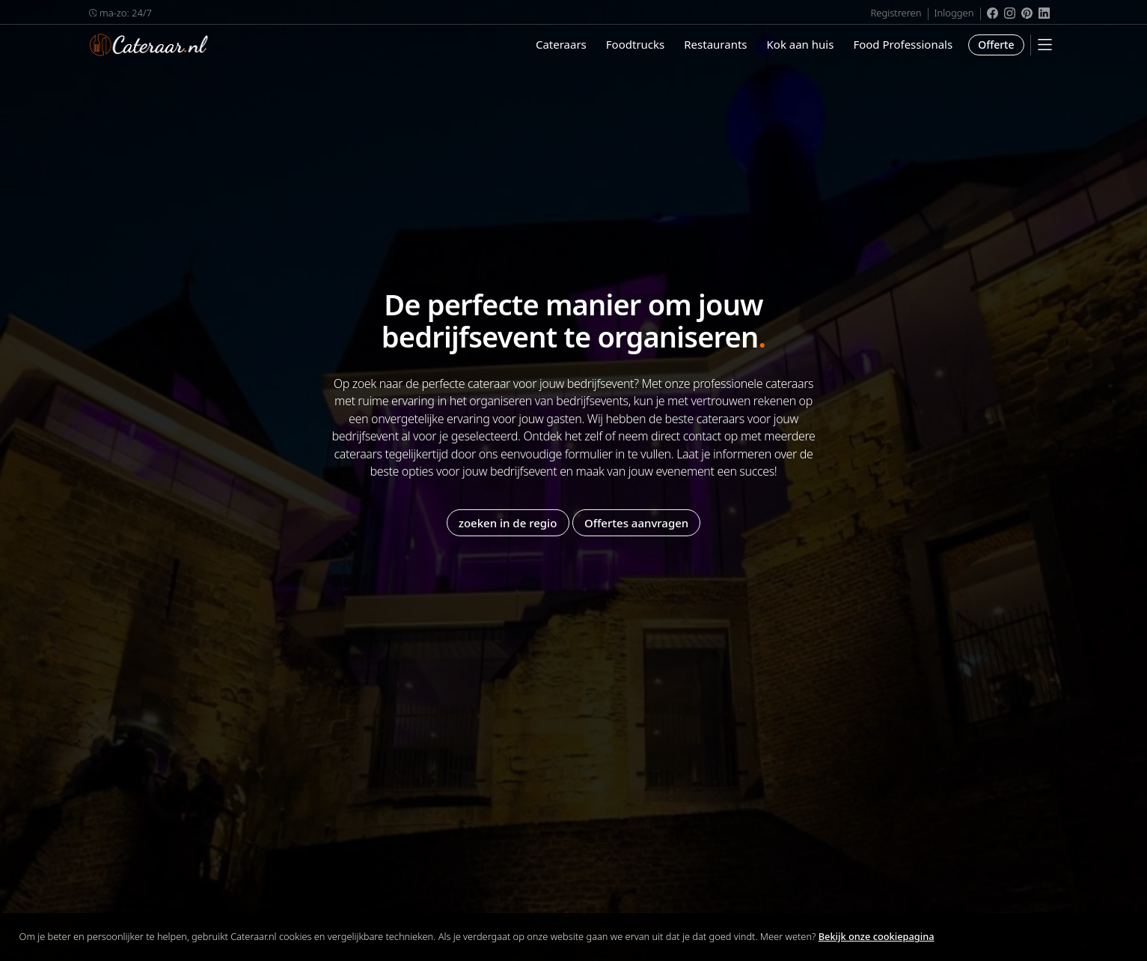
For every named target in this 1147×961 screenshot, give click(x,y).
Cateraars (561, 44)
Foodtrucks (635, 44)
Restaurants (715, 44)
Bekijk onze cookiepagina (877, 936)
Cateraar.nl (149, 45)
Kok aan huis (800, 44)
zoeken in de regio (508, 522)
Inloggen (954, 12)
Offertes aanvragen (636, 522)
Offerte (996, 44)
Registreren (895, 12)
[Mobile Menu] (1045, 44)
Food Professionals (902, 44)
